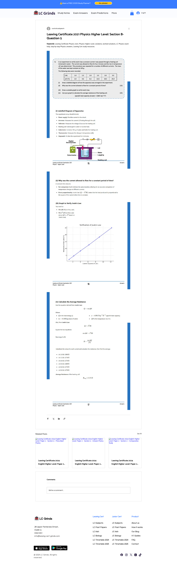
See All (139, 434)
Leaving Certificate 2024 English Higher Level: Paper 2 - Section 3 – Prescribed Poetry (51, 462)
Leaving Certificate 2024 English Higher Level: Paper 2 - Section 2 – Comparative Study (125, 462)
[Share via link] (64, 419)
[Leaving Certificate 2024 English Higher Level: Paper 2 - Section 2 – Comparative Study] (125, 447)
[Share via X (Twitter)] (53, 419)
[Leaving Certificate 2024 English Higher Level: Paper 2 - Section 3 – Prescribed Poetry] (52, 447)
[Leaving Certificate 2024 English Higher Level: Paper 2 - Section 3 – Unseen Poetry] (88, 447)
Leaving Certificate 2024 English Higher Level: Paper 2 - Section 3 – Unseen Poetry (88, 462)
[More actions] (129, 28)
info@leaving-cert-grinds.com (47, 536)
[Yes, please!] (103, 3)
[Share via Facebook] (48, 419)
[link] (132, 13)
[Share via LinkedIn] (59, 419)
